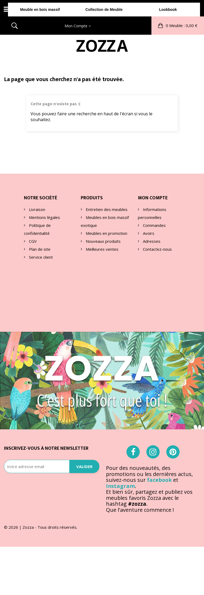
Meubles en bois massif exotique (105, 221)
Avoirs (148, 233)
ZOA (102, 29)
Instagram (120, 428)
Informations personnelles (152, 213)
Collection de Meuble (102, 47)
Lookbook (167, 47)
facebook (159, 422)
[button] (177, 9)
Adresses (151, 241)
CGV (32, 241)
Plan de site (39, 249)
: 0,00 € (181, 9)
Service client (40, 256)
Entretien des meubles (106, 209)
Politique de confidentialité (37, 229)
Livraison (36, 209)
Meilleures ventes (101, 249)
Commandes (154, 225)
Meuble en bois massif (36, 47)
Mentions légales (44, 217)
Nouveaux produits (103, 241)
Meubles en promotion (106, 233)
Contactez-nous (157, 249)
